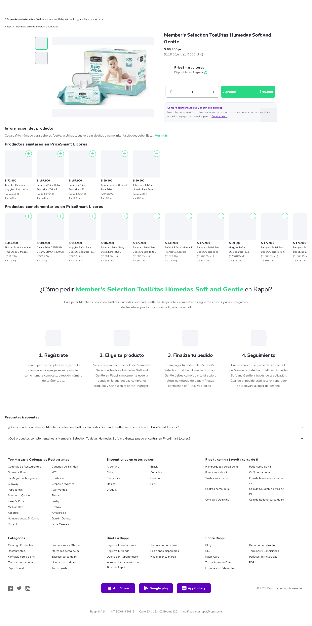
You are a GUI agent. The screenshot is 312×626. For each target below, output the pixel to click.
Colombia (156, 472)
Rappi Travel (16, 568)
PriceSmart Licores (189, 67)
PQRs (252, 562)
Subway (13, 484)
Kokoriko (13, 513)
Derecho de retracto (262, 545)
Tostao (56, 495)
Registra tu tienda (118, 551)
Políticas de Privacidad (263, 557)
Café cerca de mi (259, 472)
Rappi (8, 26)
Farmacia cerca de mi (21, 557)
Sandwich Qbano (19, 495)
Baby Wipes (65, 19)
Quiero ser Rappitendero (122, 557)
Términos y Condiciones (264, 551)
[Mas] (213, 92)
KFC (54, 472)
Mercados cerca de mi (65, 551)
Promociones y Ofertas (66, 545)
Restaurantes (16, 551)
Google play (156, 588)
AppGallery (194, 588)
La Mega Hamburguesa (22, 478)
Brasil (154, 467)
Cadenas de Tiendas (65, 467)
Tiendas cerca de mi (20, 562)
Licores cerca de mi (64, 562)
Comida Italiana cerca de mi (266, 500)
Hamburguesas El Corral (23, 518)
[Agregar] (28, 153)
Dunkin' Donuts (61, 518)
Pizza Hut (14, 524)
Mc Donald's (15, 507)
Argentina (113, 467)
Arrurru (99, 19)
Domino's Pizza (17, 472)
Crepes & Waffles (63, 484)
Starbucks (58, 478)
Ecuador (155, 478)
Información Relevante (219, 568)
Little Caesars (60, 524)
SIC (207, 551)
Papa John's (15, 490)
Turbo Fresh (59, 568)
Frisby (55, 501)
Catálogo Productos (20, 545)
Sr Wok (56, 507)
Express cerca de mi (64, 557)
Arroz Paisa (59, 513)
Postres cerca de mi (217, 489)
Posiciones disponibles (164, 551)
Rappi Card (212, 557)
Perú (153, 484)
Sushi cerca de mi (216, 478)
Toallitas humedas (46, 19)
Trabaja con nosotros (163, 545)
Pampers (89, 19)
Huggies (78, 19)
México (111, 484)
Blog (208, 545)
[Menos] (171, 92)
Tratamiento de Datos (219, 562)
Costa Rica (113, 478)
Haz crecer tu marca (163, 557)
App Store (118, 588)
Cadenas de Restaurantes (24, 467)
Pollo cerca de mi (260, 467)
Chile (110, 472)
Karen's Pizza (16, 501)
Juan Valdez (59, 490)
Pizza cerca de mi (216, 472)
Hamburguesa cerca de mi (221, 467)
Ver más (161, 135)
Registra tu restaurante (121, 545)
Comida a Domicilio (217, 500)
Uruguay (112, 490)
